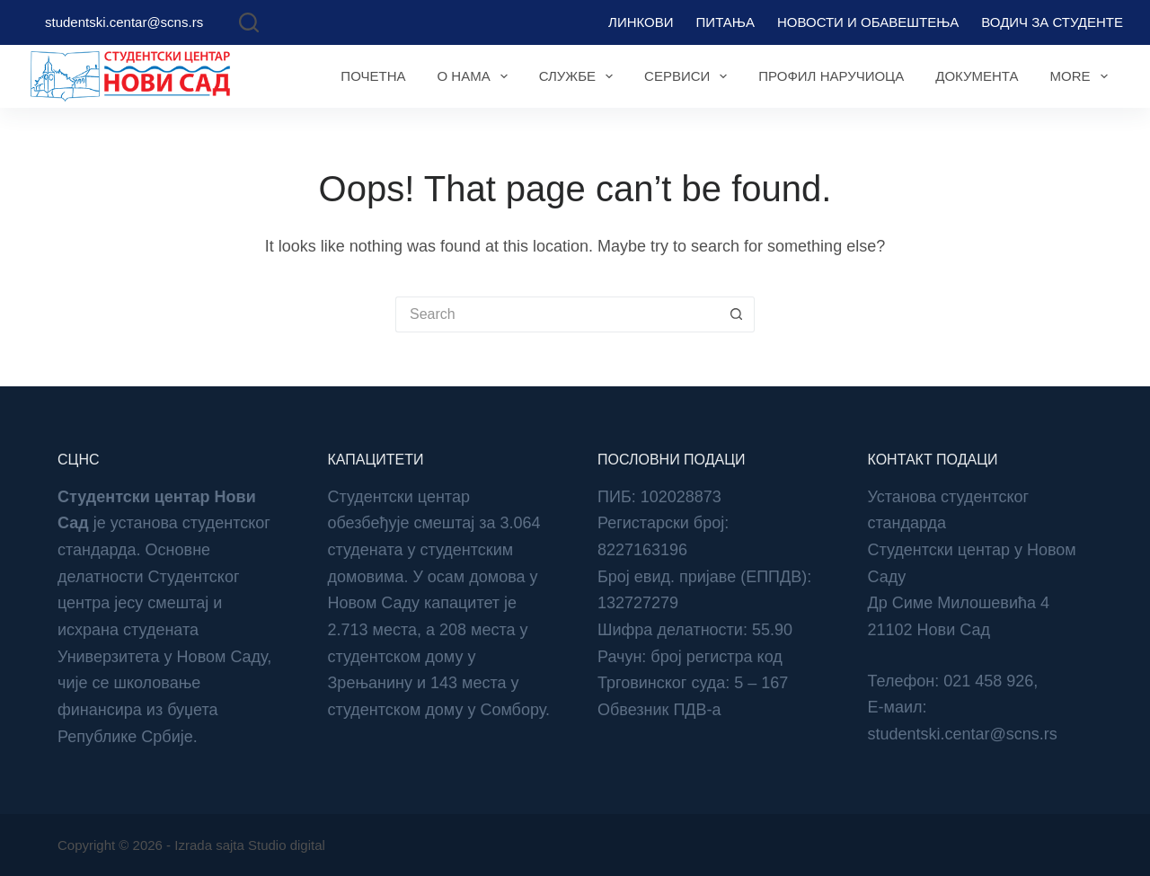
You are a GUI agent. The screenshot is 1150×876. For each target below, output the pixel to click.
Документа (976, 76)
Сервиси (689, 76)
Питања (725, 22)
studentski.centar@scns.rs (124, 22)
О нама (475, 76)
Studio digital (286, 845)
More (1082, 76)
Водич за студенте (1052, 22)
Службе (579, 76)
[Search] (249, 22)
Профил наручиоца (831, 76)
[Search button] (737, 314)
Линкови (640, 22)
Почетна (373, 76)
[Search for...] (557, 314)
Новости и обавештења (868, 22)
